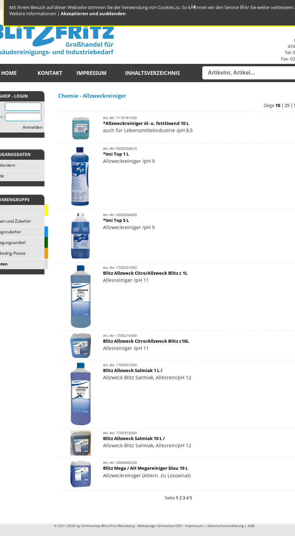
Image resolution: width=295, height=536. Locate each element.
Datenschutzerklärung (225, 525)
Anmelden (32, 127)
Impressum (91, 73)
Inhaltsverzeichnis (152, 73)
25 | (289, 105)
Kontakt (50, 73)
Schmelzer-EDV (169, 525)
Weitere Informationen (32, 13)
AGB (251, 525)
